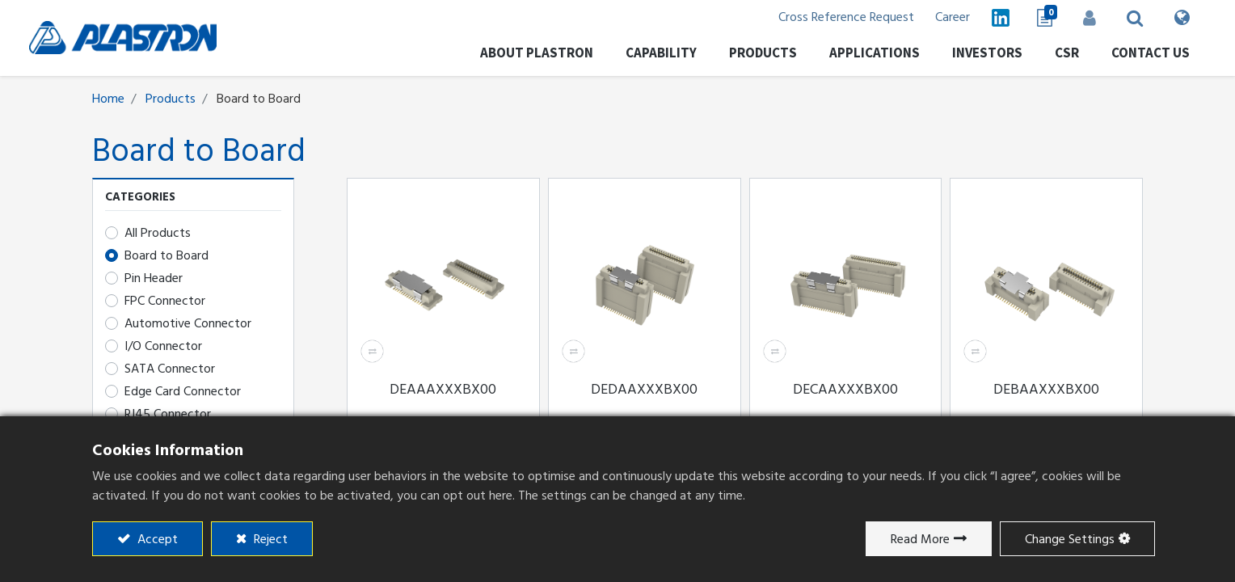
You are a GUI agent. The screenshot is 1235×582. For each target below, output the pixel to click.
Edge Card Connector (182, 392)
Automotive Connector (187, 324)
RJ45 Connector (167, 415)
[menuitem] (967, 56)
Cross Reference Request (819, 18)
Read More (920, 539)
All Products (157, 233)
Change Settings (1070, 539)
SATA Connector (169, 369)
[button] (1117, 18)
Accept (156, 539)
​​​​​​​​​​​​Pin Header (153, 279)
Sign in (1070, 18)
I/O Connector (163, 347)
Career (928, 18)
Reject (269, 539)
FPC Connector (164, 301)
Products (170, 99)
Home (108, 99)
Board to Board (166, 256)
